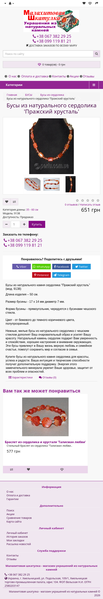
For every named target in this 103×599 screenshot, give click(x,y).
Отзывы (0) (47, 377)
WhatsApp (41, 266)
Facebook (61, 266)
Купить (37, 224)
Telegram (61, 275)
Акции (74, 76)
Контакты (59, 76)
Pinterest (41, 275)
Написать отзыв (90, 204)
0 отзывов (71, 204)
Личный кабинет (17, 533)
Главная (12, 95)
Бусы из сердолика (52, 95)
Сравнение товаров (19, 518)
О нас (13, 76)
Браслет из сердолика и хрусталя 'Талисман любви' (45, 442)
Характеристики (21, 377)
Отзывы (88, 76)
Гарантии (13, 499)
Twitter (81, 266)
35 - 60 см (32, 209)
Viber (21, 266)
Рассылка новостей (19, 544)
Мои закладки (15, 540)
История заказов (17, 536)
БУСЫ (28, 95)
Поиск (10, 510)
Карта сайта (14, 521)
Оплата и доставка (34, 76)
